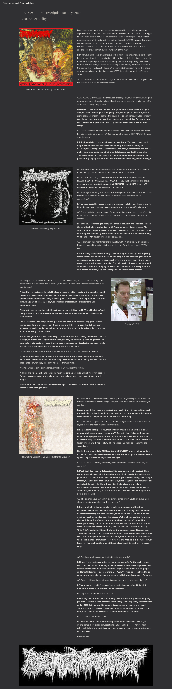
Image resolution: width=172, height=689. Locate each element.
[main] (86, 15)
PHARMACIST (83, 636)
